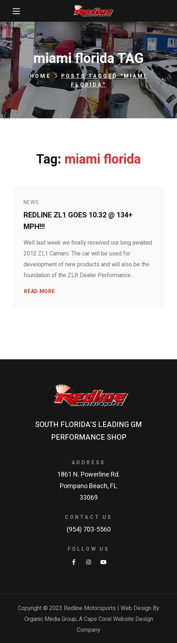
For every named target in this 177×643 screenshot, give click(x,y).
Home (40, 76)
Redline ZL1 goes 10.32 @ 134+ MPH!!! (78, 221)
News (31, 202)
